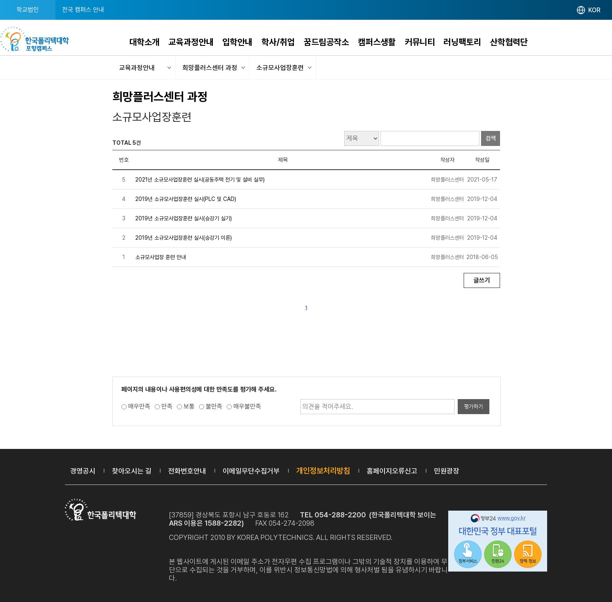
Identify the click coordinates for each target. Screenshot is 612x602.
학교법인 (28, 9)
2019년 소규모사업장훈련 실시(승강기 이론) (183, 238)
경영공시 (82, 471)
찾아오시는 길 (132, 471)
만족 (166, 406)
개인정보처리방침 (323, 470)
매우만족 (139, 406)
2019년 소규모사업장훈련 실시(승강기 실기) (183, 218)
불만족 (214, 406)
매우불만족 (247, 406)
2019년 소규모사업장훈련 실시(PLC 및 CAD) (185, 199)
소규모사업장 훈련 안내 (160, 257)
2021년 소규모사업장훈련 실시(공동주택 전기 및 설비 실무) (200, 179)
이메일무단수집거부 (251, 471)
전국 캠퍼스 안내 (83, 9)
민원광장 (446, 471)
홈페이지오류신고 (392, 471)
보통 (189, 406)
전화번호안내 (187, 471)
